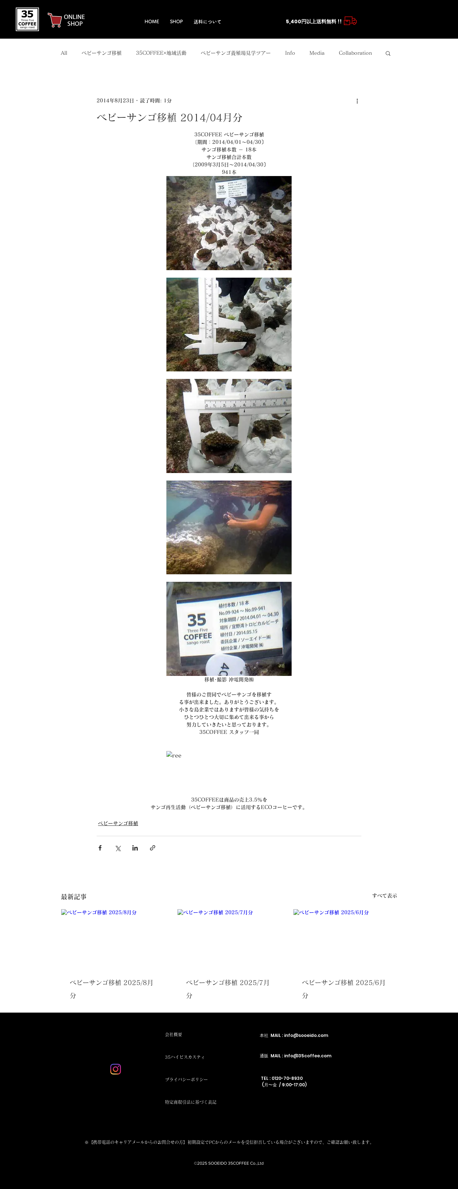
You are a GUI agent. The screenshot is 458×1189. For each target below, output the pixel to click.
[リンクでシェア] (152, 847)
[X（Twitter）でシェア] (117, 847)
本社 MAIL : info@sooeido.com (294, 1035)
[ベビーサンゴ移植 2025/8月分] (113, 938)
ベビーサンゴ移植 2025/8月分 (112, 989)
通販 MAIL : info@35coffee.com (295, 1056)
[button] (388, 53)
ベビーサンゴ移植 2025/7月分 (228, 989)
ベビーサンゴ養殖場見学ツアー (236, 52)
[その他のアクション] (357, 100)
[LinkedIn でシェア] (135, 847)
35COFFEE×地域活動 (161, 52)
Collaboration (355, 52)
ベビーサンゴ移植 (102, 52)
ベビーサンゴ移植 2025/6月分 (344, 989)
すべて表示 (384, 895)
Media (317, 52)
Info (290, 52)
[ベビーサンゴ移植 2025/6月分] (345, 938)
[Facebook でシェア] (100, 847)
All (64, 52)
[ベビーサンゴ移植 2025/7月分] (229, 938)
